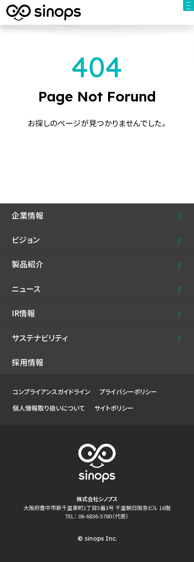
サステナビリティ (40, 337)
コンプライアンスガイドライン (51, 391)
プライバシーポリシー (128, 391)
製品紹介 (28, 263)
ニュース (26, 288)
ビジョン (26, 239)
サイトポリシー (114, 407)
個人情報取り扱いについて (49, 407)
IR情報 (23, 312)
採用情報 (28, 361)
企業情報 (28, 215)
